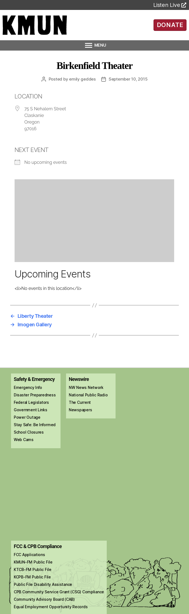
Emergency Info (28, 387)
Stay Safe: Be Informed (35, 424)
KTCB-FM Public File (32, 569)
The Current (80, 402)
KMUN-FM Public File (33, 562)
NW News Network (86, 387)
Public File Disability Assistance (43, 584)
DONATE (170, 24)
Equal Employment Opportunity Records (50, 606)
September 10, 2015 (128, 79)
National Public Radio (88, 395)
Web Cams (24, 439)
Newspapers (80, 409)
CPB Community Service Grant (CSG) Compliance (59, 591)
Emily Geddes (82, 79)
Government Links (30, 409)
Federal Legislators (31, 402)
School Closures (29, 432)
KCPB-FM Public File (32, 577)
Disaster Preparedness (35, 395)
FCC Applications (29, 554)
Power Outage (27, 417)
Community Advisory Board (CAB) (44, 599)
